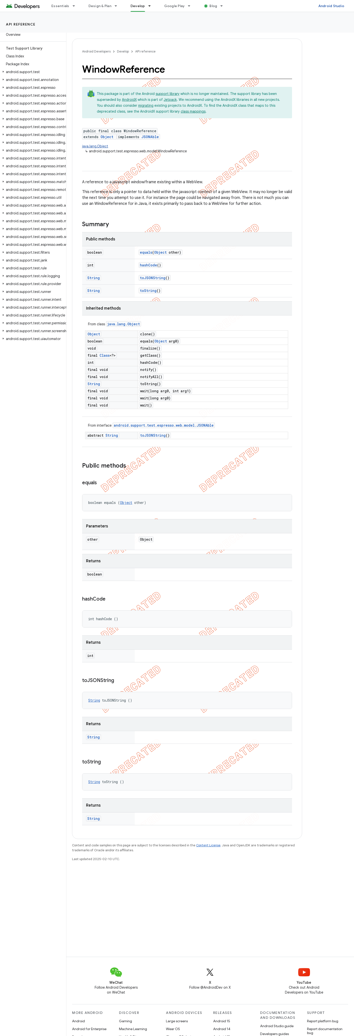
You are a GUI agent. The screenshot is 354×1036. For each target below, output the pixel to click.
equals (146, 252)
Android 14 (221, 1029)
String (93, 277)
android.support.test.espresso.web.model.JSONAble (164, 425)
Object (107, 136)
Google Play (174, 6)
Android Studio (331, 6)
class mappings (193, 111)
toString (148, 290)
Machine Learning (133, 1029)
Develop (123, 51)
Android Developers (96, 51)
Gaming (125, 1021)
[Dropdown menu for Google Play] (191, 6)
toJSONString (152, 277)
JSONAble (150, 136)
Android (78, 1021)
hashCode (148, 265)
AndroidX (129, 99)
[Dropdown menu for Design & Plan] (118, 6)
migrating (145, 105)
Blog (213, 6)
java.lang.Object (95, 146)
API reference (21, 24)
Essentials (60, 6)
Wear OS (173, 1029)
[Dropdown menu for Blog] (223, 6)
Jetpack (170, 99)
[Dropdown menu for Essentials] (76, 6)
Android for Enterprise (89, 1029)
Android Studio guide (277, 1026)
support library (167, 94)
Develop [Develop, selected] (138, 6)
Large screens (177, 1021)
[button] (32, 72)
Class (105, 355)
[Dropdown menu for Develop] (151, 6)
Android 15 (221, 1021)
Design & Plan (99, 6)
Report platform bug (322, 1021)
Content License (208, 845)
